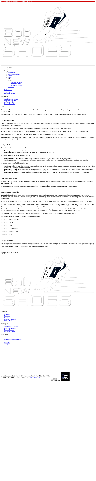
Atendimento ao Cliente (11, 99)
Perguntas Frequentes (10, 100)
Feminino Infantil (16, 83)
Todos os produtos (16, 82)
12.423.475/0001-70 (34, 377)
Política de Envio (9, 102)
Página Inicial (8, 90)
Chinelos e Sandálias (14, 74)
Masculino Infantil (16, 85)
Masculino (11, 87)
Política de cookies (9, 93)
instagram (7, 342)
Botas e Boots (12, 72)
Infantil (10, 77)
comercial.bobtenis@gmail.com (13, 339)
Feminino (10, 75)
